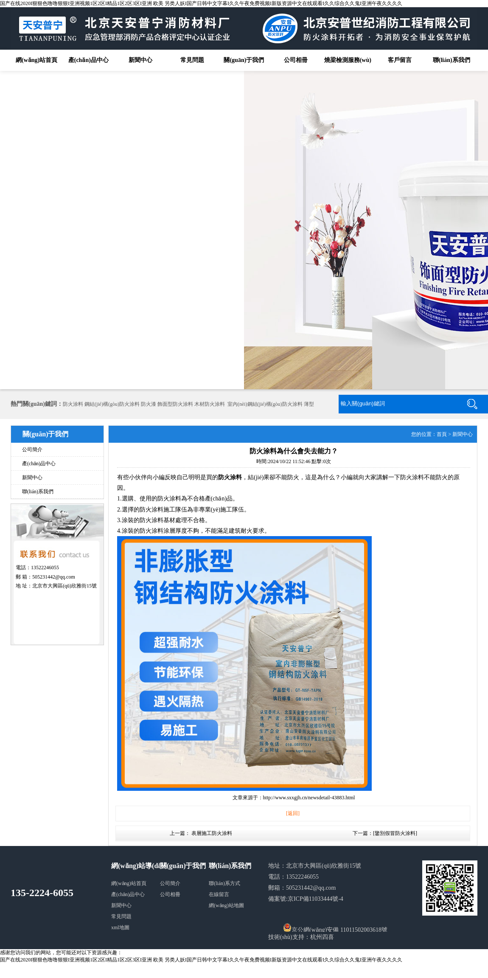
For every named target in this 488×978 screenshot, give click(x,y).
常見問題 (192, 60)
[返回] (293, 813)
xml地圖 (120, 927)
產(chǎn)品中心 (88, 60)
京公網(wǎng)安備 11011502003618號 (335, 927)
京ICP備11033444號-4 (315, 899)
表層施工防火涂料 (211, 833)
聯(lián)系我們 (451, 60)
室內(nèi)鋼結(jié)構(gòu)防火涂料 (265, 404)
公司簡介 (32, 449)
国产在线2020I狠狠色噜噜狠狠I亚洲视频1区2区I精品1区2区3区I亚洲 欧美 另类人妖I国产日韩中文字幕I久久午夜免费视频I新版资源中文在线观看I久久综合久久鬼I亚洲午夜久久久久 (201, 3)
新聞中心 (140, 60)
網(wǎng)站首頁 (36, 60)
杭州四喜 (322, 937)
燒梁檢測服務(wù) (347, 60)
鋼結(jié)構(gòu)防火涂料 (112, 404)
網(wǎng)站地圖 (226, 905)
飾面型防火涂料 (175, 404)
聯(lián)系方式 (224, 883)
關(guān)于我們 (244, 60)
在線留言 (219, 894)
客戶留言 (400, 60)
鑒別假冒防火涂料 (395, 833)
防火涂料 (73, 404)
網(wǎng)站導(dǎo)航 (142, 865)
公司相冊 (296, 60)
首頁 (442, 434)
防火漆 (148, 404)
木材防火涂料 (209, 404)
